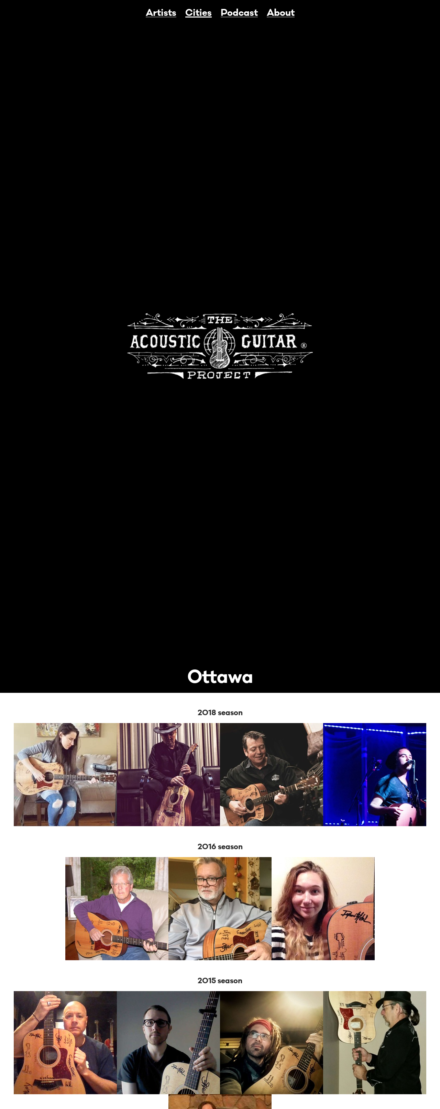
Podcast (239, 13)
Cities (198, 13)
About (281, 13)
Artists (161, 13)
